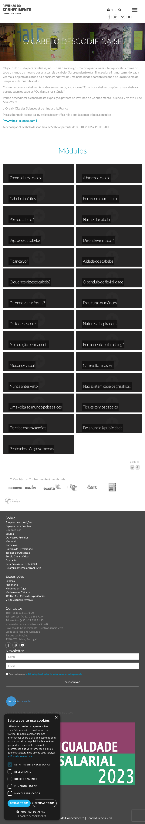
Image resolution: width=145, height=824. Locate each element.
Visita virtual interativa (19, 599)
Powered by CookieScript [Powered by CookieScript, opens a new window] (32, 816)
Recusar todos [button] (44, 803)
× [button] (56, 717)
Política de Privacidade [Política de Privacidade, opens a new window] (20, 756)
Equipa (10, 533)
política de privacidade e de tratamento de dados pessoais (53, 674)
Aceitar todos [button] (19, 803)
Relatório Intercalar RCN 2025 (24, 567)
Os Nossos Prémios (17, 537)
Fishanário (12, 584)
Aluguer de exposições (19, 522)
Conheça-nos (13, 529)
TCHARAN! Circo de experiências (25, 596)
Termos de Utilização (18, 552)
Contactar (12, 560)
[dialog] (32, 767)
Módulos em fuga (16, 588)
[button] (32, 811)
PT (111, 10)
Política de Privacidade (19, 548)
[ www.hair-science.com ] (20, 120)
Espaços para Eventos (18, 526)
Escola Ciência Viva (17, 556)
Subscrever (72, 682)
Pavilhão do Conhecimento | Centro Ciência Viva (80, 818)
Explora (10, 580)
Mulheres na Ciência (18, 592)
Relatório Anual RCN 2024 (21, 564)
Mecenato (11, 541)
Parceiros (11, 545)
